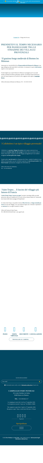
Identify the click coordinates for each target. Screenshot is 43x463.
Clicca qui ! (22, 2)
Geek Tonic (16, 437)
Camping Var (16, 37)
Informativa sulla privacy (27, 385)
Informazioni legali (35, 437)
